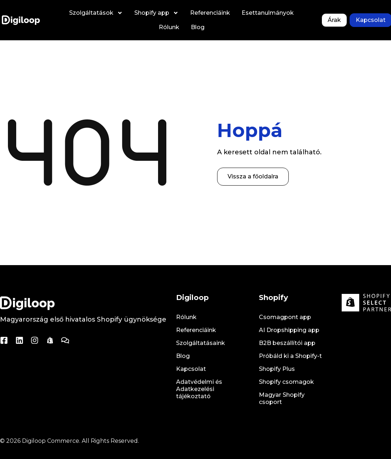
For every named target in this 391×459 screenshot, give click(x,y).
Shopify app (156, 12)
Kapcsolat (191, 368)
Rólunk (169, 27)
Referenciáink (210, 12)
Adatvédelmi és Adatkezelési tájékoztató (199, 389)
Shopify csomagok (286, 381)
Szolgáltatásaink (200, 343)
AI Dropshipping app (289, 330)
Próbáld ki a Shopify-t (290, 356)
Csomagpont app (285, 317)
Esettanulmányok (268, 12)
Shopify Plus (277, 368)
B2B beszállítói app (287, 343)
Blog (198, 27)
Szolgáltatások (96, 12)
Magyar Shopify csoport (282, 398)
